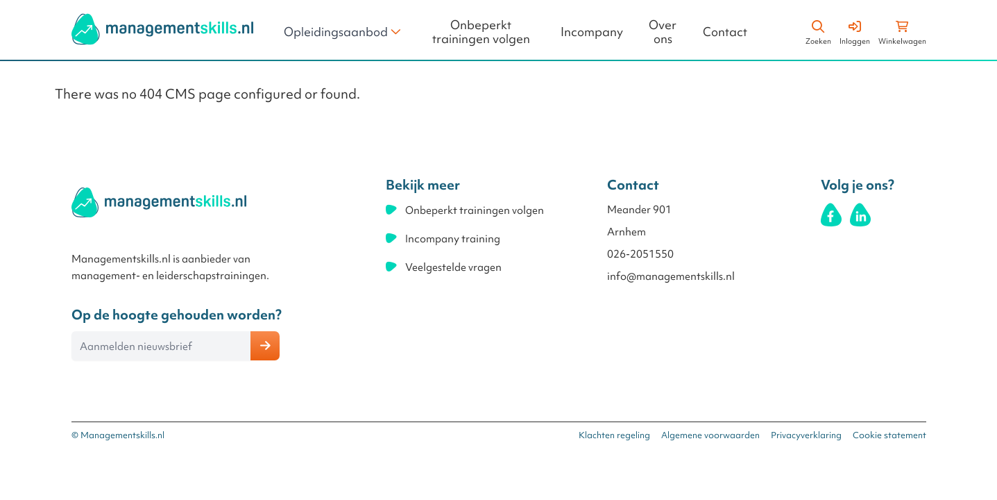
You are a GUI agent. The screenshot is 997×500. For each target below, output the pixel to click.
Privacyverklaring (806, 435)
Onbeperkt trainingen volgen (481, 32)
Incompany (592, 32)
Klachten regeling (614, 435)
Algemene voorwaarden (710, 435)
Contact (725, 32)
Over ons (662, 32)
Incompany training (452, 239)
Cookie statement (889, 435)
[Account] (855, 30)
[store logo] (162, 29)
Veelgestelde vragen (453, 267)
